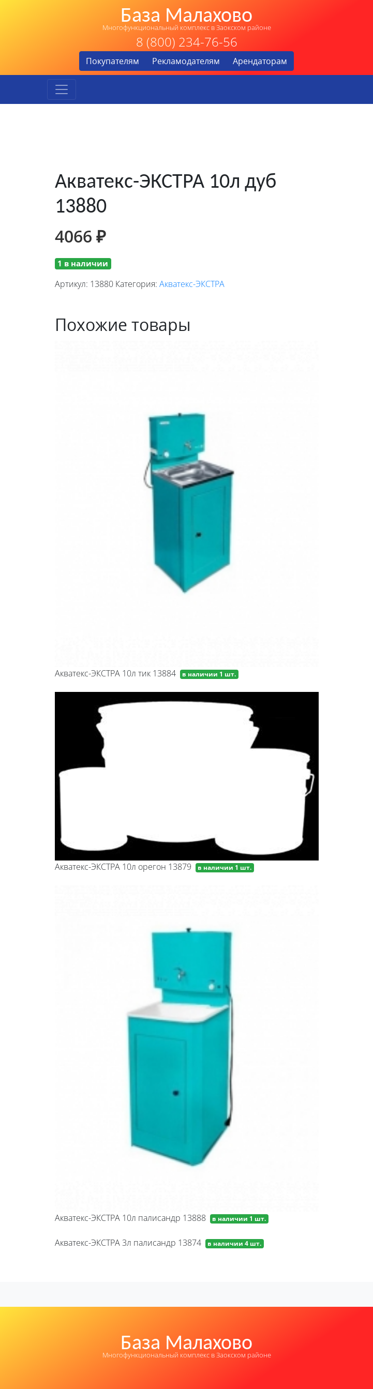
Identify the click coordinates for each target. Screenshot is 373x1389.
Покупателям (112, 61)
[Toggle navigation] (61, 89)
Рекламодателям (186, 61)
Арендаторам (260, 61)
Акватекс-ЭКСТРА (192, 284)
